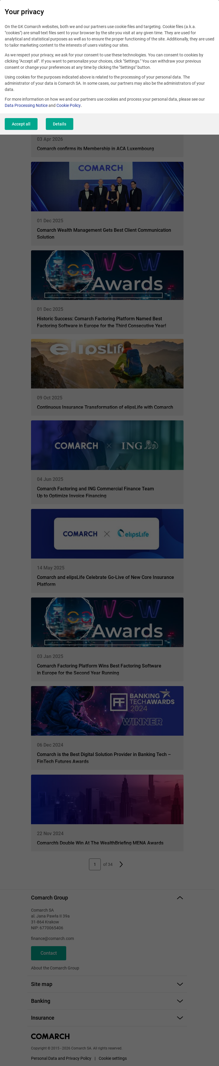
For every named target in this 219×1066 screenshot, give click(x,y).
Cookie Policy (68, 105)
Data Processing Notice (26, 105)
